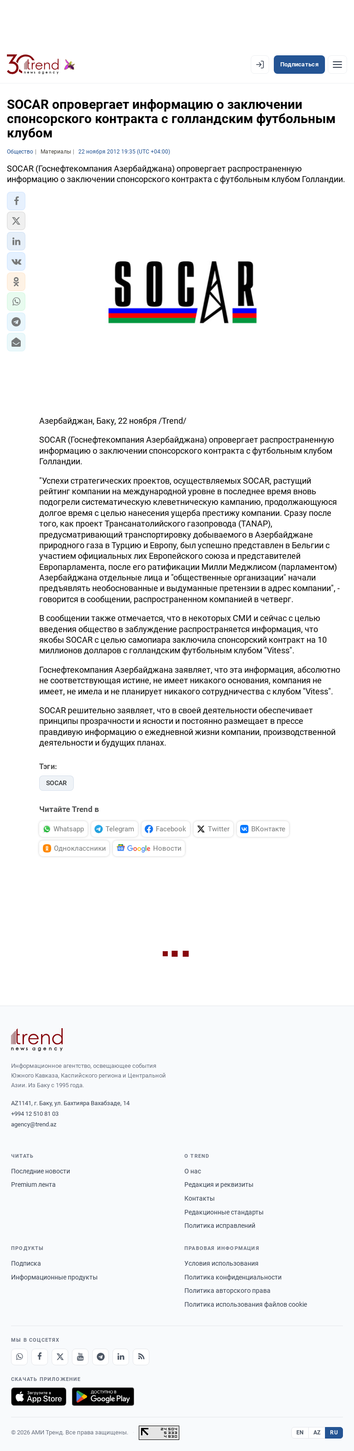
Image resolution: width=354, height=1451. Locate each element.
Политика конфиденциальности (233, 1277)
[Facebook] (39, 1357)
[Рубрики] (337, 64)
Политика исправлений (219, 1225)
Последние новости (40, 1171)
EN (300, 1432)
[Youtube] (80, 1357)
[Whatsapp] (19, 1357)
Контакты (199, 1198)
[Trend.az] (41, 64)
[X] (60, 1357)
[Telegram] (100, 1357)
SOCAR (56, 783)
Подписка (26, 1263)
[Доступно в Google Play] (103, 1396)
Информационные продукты (54, 1277)
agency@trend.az (33, 1124)
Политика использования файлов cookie (245, 1304)
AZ (317, 1432)
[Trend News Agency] (37, 1039)
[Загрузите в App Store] (38, 1396)
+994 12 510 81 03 (35, 1113)
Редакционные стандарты (224, 1212)
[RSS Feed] (141, 1357)
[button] (16, 201)
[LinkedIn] (120, 1357)
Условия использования (221, 1263)
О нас (192, 1171)
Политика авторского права (227, 1290)
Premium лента (33, 1184)
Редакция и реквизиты (219, 1184)
